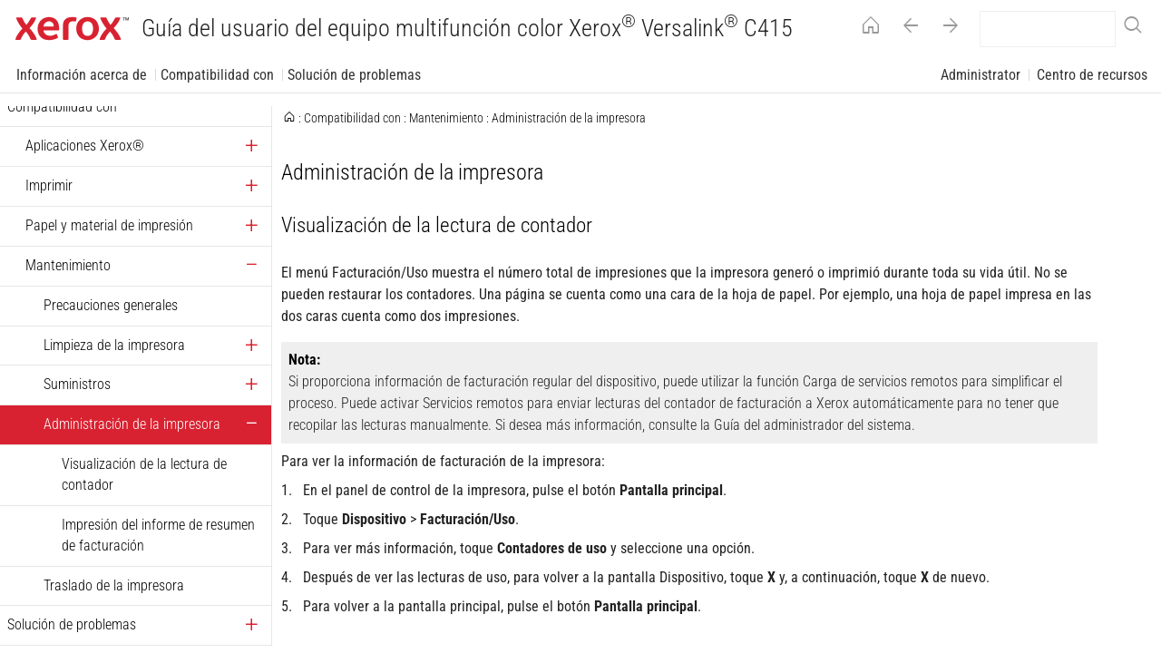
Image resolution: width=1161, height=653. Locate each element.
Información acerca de (81, 74)
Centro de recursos (1092, 74)
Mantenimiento (68, 265)
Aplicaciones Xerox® (84, 145)
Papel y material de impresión (109, 225)
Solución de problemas (354, 74)
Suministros (77, 384)
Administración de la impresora (132, 424)
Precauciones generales (111, 305)
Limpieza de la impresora (114, 345)
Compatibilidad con (217, 74)
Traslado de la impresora (114, 585)
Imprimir (49, 185)
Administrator (980, 74)
